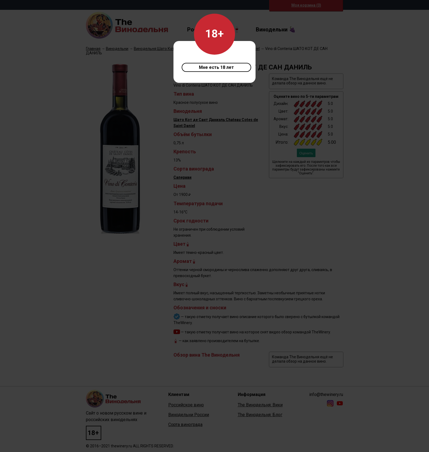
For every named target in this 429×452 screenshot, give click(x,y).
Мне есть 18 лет (216, 67)
